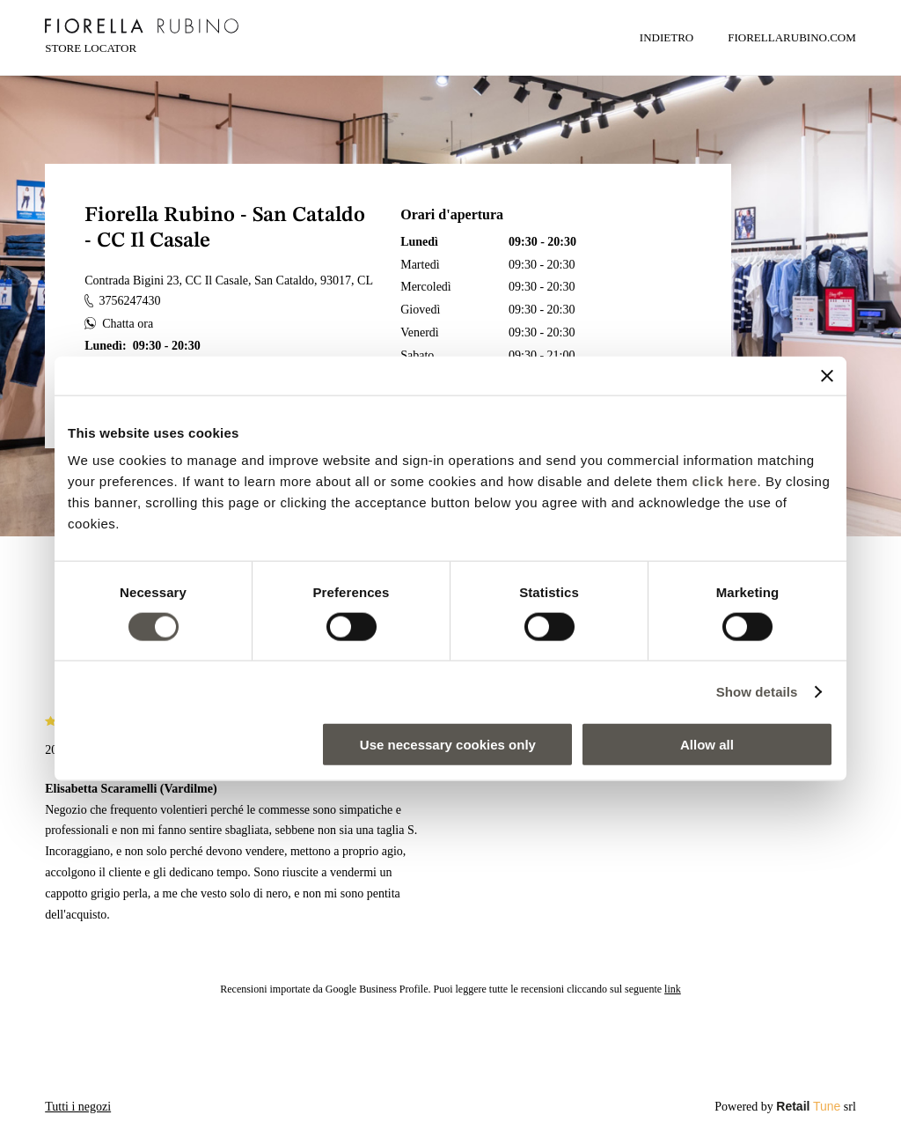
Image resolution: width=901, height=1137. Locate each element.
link (672, 989)
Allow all (707, 744)
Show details (757, 690)
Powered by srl (785, 1106)
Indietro (666, 37)
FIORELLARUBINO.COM (792, 37)
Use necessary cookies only (448, 744)
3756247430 (122, 300)
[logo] (141, 25)
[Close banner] (827, 375)
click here (724, 481)
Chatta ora (118, 323)
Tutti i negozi (78, 1106)
